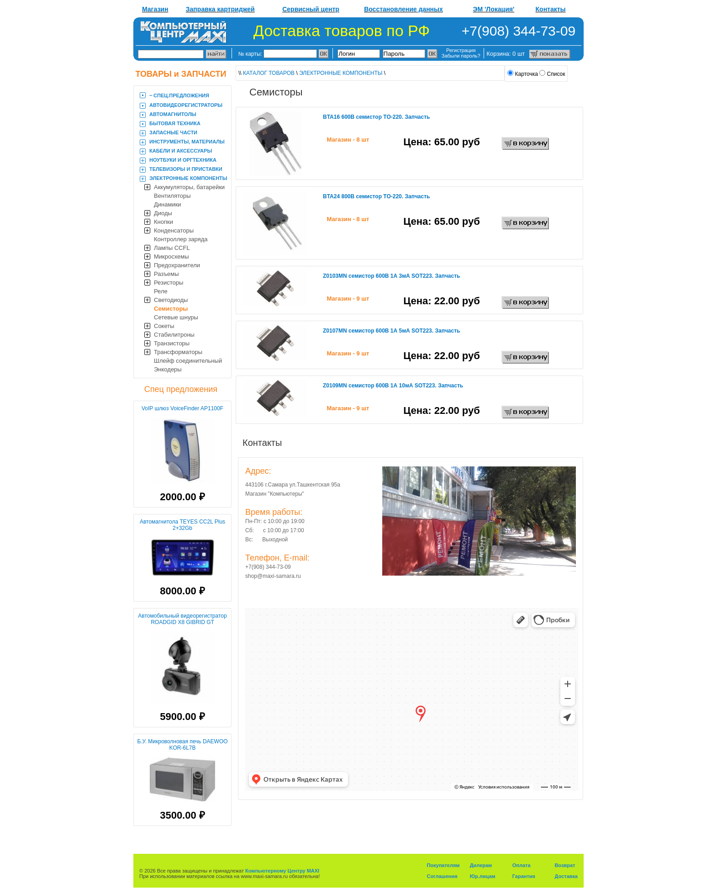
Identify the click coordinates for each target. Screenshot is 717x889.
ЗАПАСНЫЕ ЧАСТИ (173, 132)
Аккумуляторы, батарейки (189, 187)
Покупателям (443, 865)
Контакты (551, 9)
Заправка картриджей (220, 9)
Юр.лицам (483, 876)
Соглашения (442, 876)
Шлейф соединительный (188, 360)
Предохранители (177, 265)
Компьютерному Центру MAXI (282, 870)
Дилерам (481, 865)
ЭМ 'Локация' (494, 9)
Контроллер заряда (180, 239)
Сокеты (164, 326)
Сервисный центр (310, 9)
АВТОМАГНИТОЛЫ (172, 114)
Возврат (564, 865)
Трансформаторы (178, 352)
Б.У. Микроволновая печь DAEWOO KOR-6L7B (182, 744)
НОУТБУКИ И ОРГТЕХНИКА (182, 160)
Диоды (163, 213)
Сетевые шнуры (176, 317)
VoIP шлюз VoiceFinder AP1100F (182, 408)
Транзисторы (172, 343)
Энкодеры (168, 369)
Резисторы (168, 282)
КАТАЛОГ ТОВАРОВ (269, 73)
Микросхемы (171, 256)
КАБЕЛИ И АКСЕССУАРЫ (180, 150)
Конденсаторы (174, 230)
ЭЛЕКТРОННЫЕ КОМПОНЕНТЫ (188, 178)
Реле (161, 291)
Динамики (167, 204)
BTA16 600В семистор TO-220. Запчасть (376, 117)
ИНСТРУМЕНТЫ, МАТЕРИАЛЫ (187, 141)
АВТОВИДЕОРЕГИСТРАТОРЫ (185, 105)
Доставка (566, 876)
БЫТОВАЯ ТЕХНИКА (174, 123)
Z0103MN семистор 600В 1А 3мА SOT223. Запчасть (391, 276)
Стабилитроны (174, 334)
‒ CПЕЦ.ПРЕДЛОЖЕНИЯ (179, 95)
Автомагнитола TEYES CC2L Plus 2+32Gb (182, 525)
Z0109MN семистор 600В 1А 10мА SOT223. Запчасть (393, 385)
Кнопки (163, 221)
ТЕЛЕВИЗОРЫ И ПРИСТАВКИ (185, 169)
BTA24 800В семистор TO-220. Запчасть (376, 196)
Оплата (521, 865)
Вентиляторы (172, 195)
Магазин (155, 9)
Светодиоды (171, 299)
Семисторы (171, 308)
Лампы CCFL (172, 247)
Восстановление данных (403, 9)
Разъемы (166, 273)
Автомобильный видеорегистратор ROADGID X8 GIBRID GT (182, 619)
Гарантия (523, 876)
